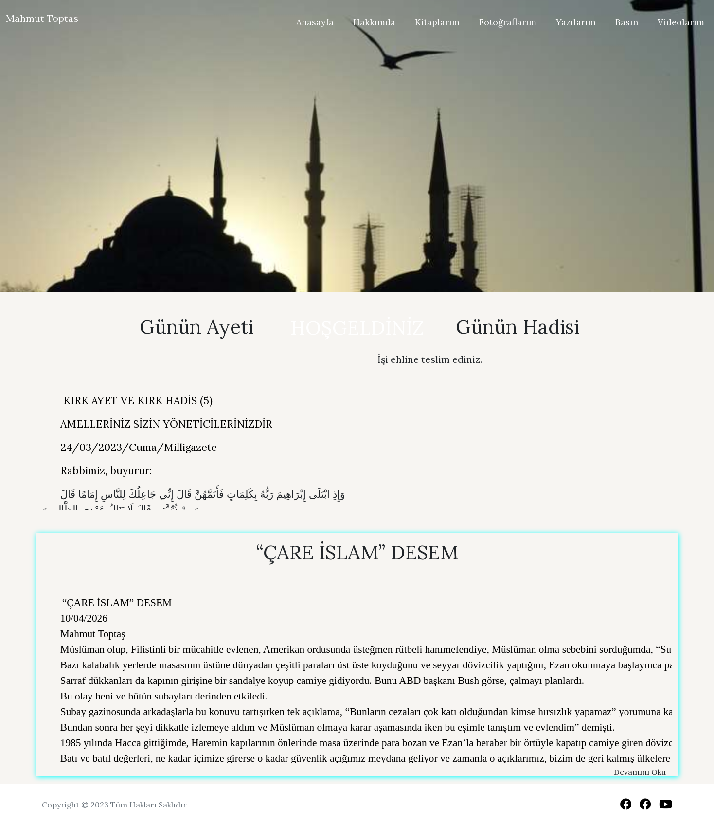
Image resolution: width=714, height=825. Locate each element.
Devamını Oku (640, 772)
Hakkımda (374, 22)
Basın (626, 22)
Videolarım (681, 22)
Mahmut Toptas (42, 18)
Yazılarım (576, 22)
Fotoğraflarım (507, 22)
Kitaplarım (437, 22)
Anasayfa (315, 22)
